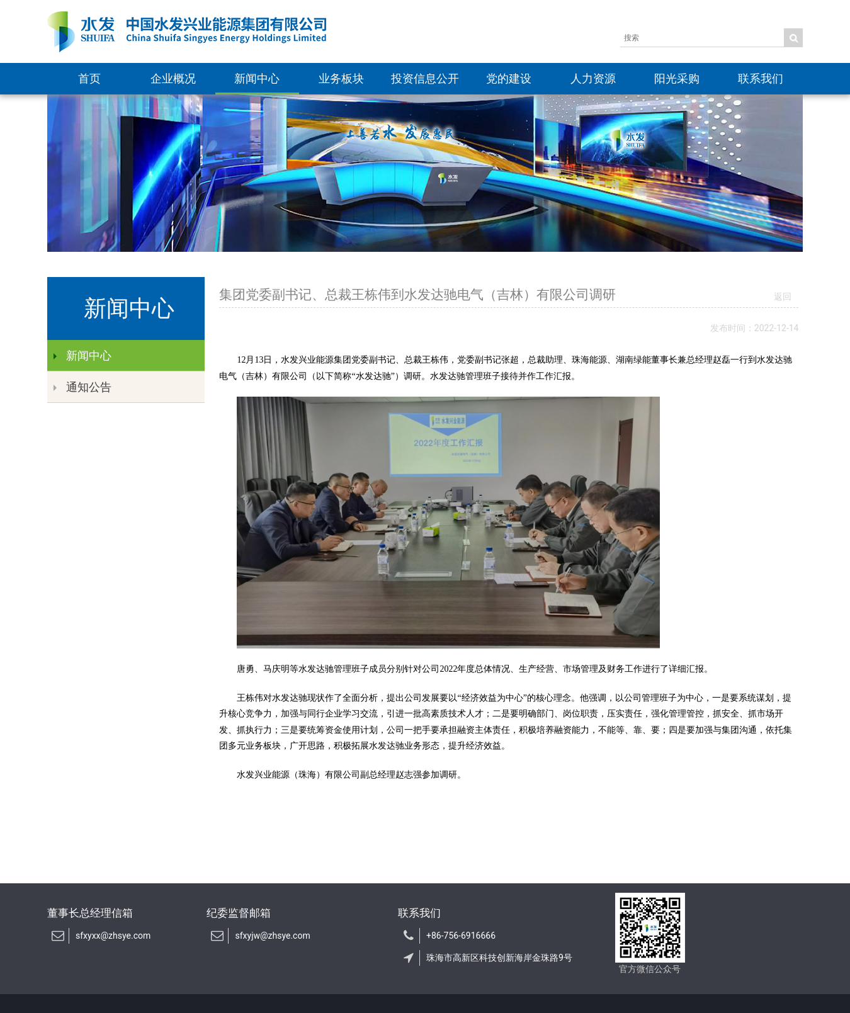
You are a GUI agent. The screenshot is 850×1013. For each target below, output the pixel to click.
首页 (89, 78)
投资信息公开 (425, 78)
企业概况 (173, 78)
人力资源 (593, 78)
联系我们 (760, 78)
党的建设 (508, 78)
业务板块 (341, 78)
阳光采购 (677, 78)
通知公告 (82, 386)
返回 (782, 296)
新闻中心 (257, 78)
